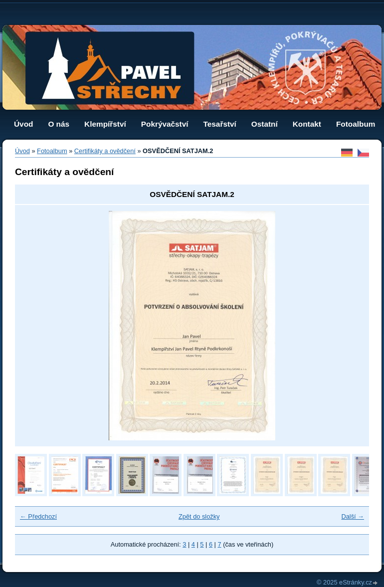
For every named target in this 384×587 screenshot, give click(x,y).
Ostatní (264, 124)
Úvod (23, 124)
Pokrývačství (165, 124)
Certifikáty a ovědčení (105, 151)
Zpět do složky (199, 516)
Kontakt (307, 124)
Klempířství (105, 124)
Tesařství (219, 124)
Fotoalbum (356, 124)
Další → (352, 516)
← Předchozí (38, 516)
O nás (58, 124)
